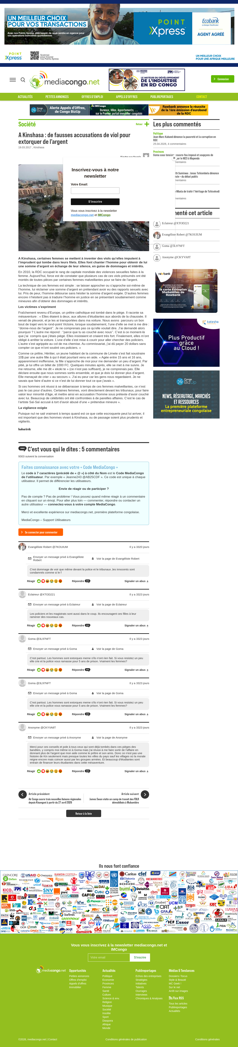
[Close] (174, 158)
